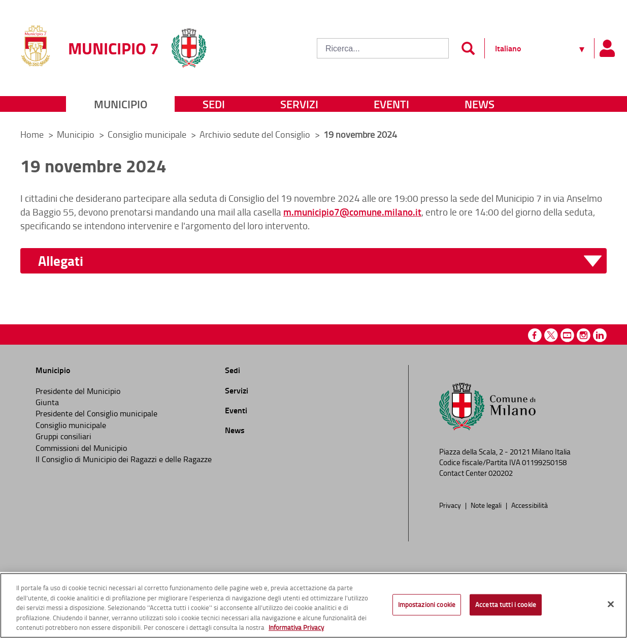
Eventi (391, 104)
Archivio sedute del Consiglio (256, 134)
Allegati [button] (60, 261)
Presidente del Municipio (78, 391)
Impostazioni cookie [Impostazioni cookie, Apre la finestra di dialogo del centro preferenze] (426, 604)
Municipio (120, 104)
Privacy (451, 505)
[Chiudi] (611, 604)
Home (32, 134)
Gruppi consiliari (63, 436)
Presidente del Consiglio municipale (96, 413)
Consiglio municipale (148, 134)
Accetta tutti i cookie (505, 604)
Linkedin (600, 335)
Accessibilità (529, 505)
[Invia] (467, 48)
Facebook (535, 335)
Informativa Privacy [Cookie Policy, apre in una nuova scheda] (296, 627)
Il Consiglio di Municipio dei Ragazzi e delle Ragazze (124, 459)
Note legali (487, 505)
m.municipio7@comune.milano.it (352, 212)
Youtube (567, 335)
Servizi (299, 104)
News (479, 104)
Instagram (583, 335)
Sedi (214, 104)
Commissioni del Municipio (81, 447)
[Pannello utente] (606, 48)
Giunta (47, 402)
